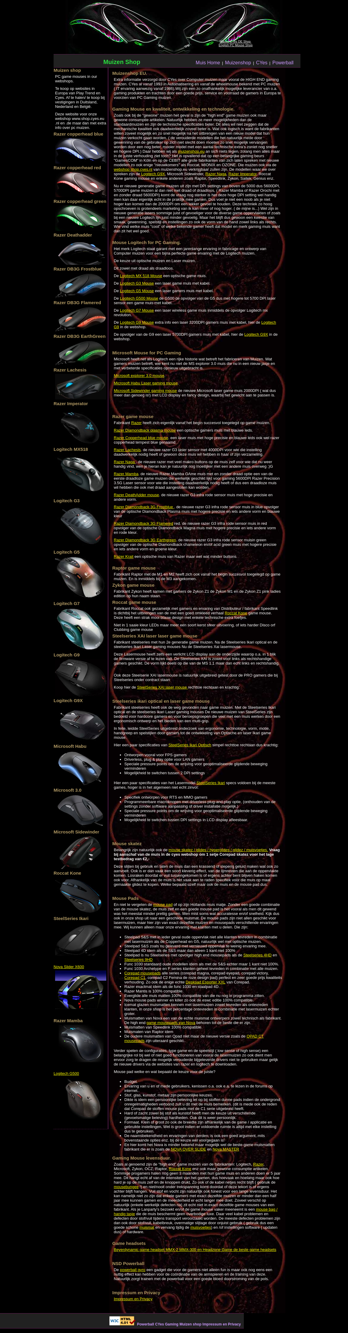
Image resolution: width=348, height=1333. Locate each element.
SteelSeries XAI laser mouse (162, 687)
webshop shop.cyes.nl (133, 169)
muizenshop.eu (191, 151)
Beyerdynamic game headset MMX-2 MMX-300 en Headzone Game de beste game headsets (195, 1249)
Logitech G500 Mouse (139, 298)
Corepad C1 (134, 977)
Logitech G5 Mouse (137, 291)
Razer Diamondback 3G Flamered (143, 523)
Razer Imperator (242, 174)
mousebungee (126, 1187)
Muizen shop (190, 1324)
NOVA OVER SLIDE (188, 1149)
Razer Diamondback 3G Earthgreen (145, 540)
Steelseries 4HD (257, 955)
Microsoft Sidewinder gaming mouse (145, 390)
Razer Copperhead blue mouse (141, 438)
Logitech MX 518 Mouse (141, 276)
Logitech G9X (153, 174)
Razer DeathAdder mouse (136, 495)
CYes (261, 62)
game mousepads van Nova (171, 1022)
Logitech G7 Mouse (137, 310)
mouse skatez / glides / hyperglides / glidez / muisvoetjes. (218, 850)
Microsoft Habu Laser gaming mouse (146, 383)
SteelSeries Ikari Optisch (189, 745)
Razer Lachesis (127, 450)
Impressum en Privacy (133, 1299)
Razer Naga (215, 174)
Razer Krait (123, 556)
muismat (146, 1227)
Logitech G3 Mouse (137, 283)
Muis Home (208, 62)
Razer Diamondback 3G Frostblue (144, 507)
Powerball (283, 62)
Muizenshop (238, 62)
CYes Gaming (166, 1324)
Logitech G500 (66, 1073)
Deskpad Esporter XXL (205, 982)
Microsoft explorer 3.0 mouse (139, 375)
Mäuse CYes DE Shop (235, 41)
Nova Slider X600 (69, 967)
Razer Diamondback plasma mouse (145, 430)
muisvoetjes (200, 1227)
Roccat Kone (236, 613)
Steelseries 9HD (138, 959)
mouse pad (162, 904)
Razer (136, 422)
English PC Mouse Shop (236, 45)
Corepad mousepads (142, 973)
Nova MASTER (226, 1149)
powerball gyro (132, 1269)
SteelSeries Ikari (211, 783)
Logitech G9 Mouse (137, 322)
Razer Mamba (126, 474)
